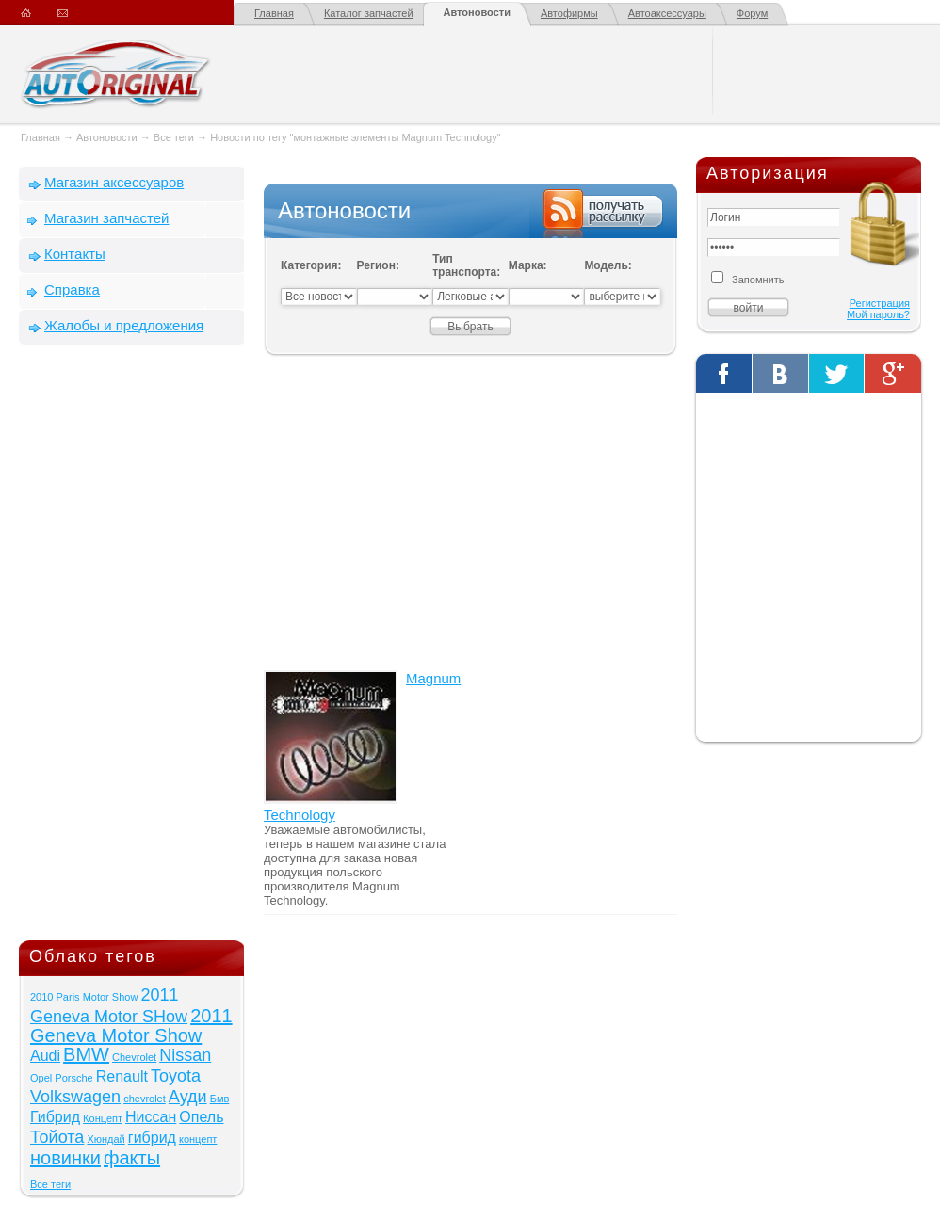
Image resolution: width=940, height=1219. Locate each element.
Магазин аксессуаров (114, 182)
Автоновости (477, 12)
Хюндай (105, 1139)
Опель (201, 1117)
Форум (752, 13)
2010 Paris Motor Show (84, 996)
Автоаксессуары (667, 13)
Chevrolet (134, 1057)
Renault (122, 1076)
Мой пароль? (878, 314)
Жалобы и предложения (123, 325)
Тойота (57, 1137)
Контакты (74, 254)
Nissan (185, 1055)
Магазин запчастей (106, 218)
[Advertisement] (132, 646)
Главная (274, 13)
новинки (65, 1157)
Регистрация (880, 303)
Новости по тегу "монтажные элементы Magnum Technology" (355, 137)
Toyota (176, 1076)
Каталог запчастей (368, 13)
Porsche (73, 1077)
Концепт (102, 1118)
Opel (41, 1077)
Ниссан (150, 1117)
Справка (72, 289)
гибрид (152, 1138)
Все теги (174, 137)
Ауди (188, 1096)
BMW (86, 1054)
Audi (45, 1056)
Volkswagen (75, 1096)
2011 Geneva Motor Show (131, 1025)
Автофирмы (569, 13)
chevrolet (144, 1098)
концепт (198, 1139)
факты (132, 1157)
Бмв (220, 1098)
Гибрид (55, 1117)
